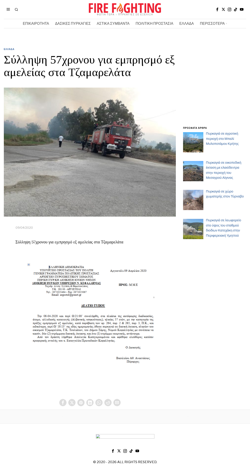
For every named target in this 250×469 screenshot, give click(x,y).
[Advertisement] (214, 89)
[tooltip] (217, 9)
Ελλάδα (9, 49)
